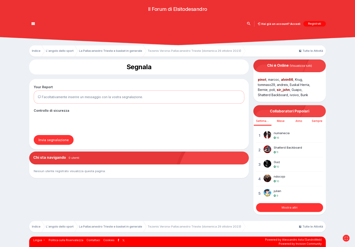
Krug (298, 79)
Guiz (277, 162)
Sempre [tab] (317, 121)
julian (277, 191)
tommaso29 (266, 85)
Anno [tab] (298, 121)
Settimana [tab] (262, 121)
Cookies (109, 240)
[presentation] (68, 123)
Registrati (314, 23)
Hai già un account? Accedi (280, 24)
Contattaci (93, 240)
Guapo (297, 90)
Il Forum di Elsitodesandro (177, 9)
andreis (282, 85)
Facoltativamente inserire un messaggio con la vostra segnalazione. (90, 97)
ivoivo (294, 95)
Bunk (304, 95)
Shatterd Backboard (273, 95)
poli (272, 90)
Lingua (39, 240)
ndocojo (279, 176)
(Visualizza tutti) (301, 65)
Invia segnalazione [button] (53, 140)
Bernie (263, 90)
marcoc (273, 79)
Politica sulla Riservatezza (66, 240)
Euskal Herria (299, 85)
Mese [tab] (281, 121)
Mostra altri (289, 207)
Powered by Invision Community (300, 243)
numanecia (282, 133)
